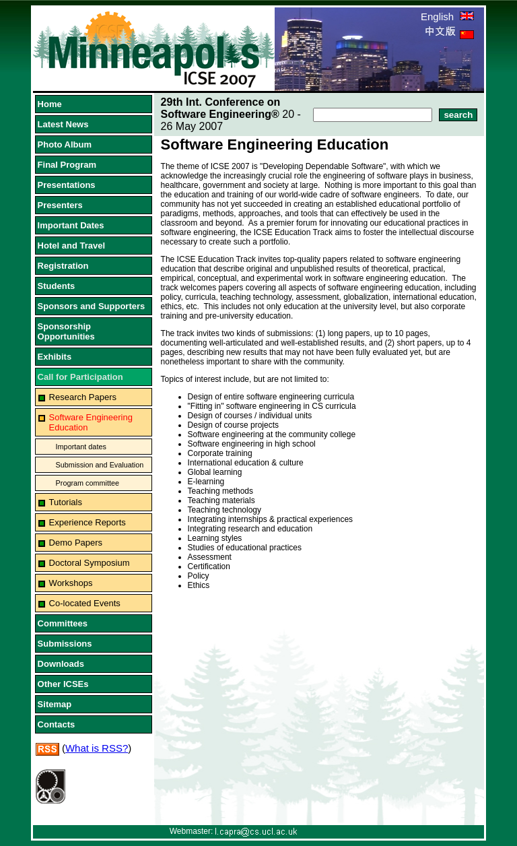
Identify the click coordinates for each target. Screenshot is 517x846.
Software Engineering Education (91, 422)
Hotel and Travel (71, 245)
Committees (63, 623)
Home (50, 104)
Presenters (60, 205)
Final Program (67, 165)
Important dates (81, 447)
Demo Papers (75, 543)
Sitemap (55, 704)
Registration (63, 266)
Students (56, 286)
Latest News (63, 124)
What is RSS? (96, 748)
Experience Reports (87, 522)
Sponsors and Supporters (91, 306)
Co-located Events (84, 603)
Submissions (65, 644)
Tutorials (65, 502)
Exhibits (55, 357)
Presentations (67, 185)
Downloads (61, 664)
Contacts (56, 724)
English (447, 16)
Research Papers (82, 397)
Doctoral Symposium (89, 563)
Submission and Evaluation (100, 465)
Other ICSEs (63, 684)
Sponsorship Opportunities (66, 331)
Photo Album (65, 144)
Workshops (71, 583)
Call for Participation (80, 377)
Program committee (87, 483)
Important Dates (71, 225)
